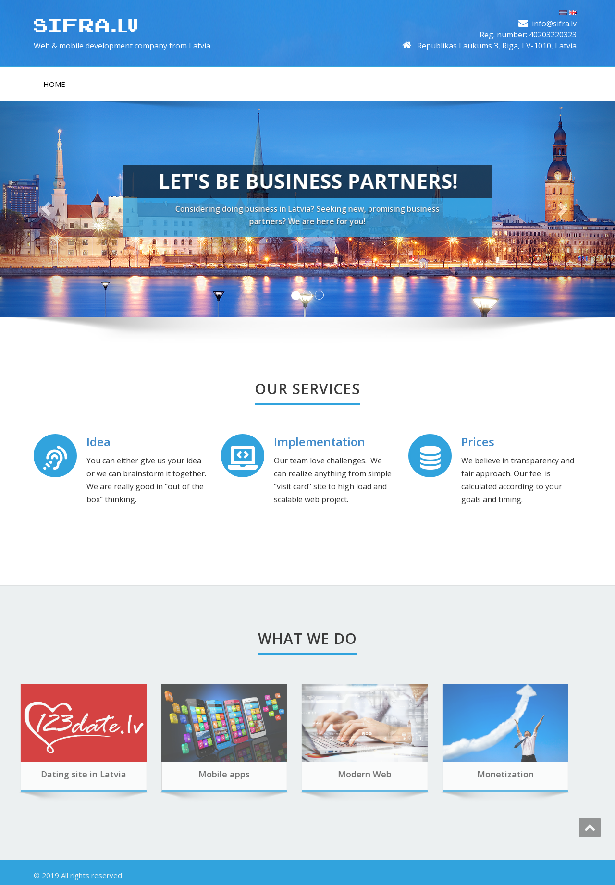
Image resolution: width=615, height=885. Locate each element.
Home (54, 84)
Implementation (319, 441)
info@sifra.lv (554, 23)
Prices (477, 441)
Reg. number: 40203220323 (528, 34)
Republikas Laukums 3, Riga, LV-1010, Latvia (497, 45)
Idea (98, 441)
